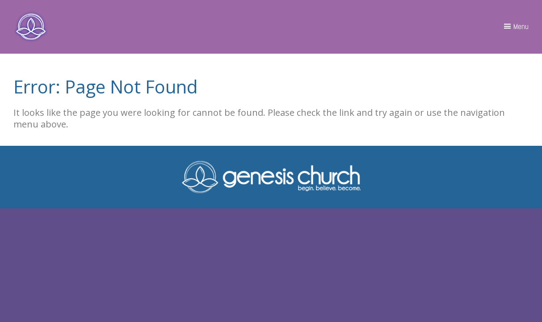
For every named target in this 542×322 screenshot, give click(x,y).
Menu (521, 26)
